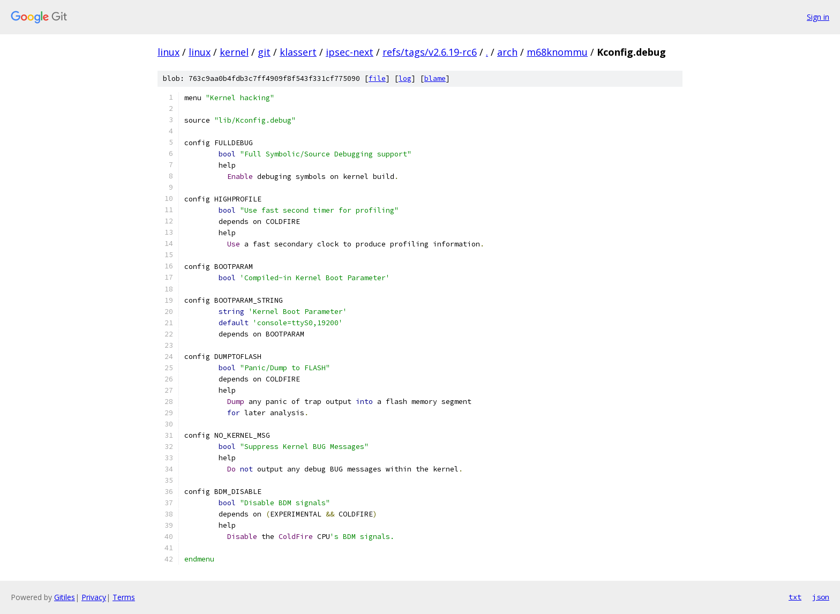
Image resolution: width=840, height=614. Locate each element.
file (377, 78)
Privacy (93, 597)
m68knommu (557, 52)
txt (795, 597)
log (405, 78)
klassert (298, 52)
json (820, 597)
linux (168, 52)
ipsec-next (349, 52)
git (264, 52)
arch (507, 52)
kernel (234, 52)
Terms (123, 597)
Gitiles (64, 597)
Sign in (818, 17)
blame (435, 78)
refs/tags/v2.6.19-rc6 (429, 52)
